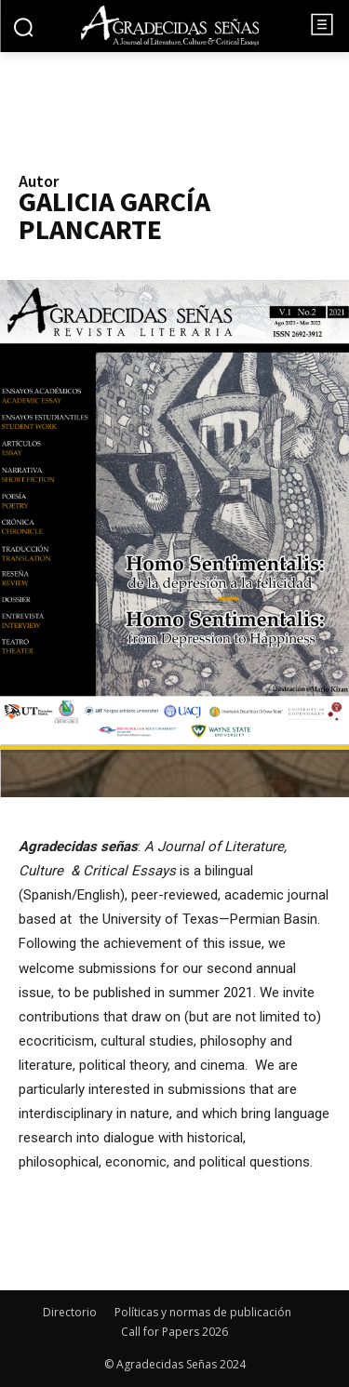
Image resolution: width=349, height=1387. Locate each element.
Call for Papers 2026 (174, 1332)
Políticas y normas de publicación (202, 1312)
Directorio (70, 1312)
